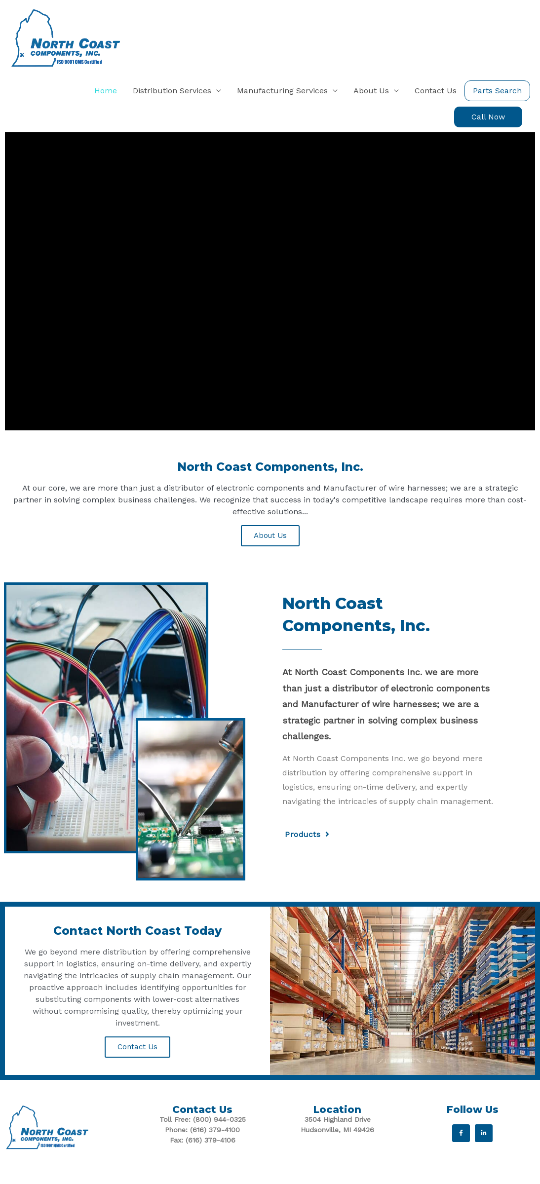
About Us (270, 535)
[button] (488, 117)
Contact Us (137, 1046)
